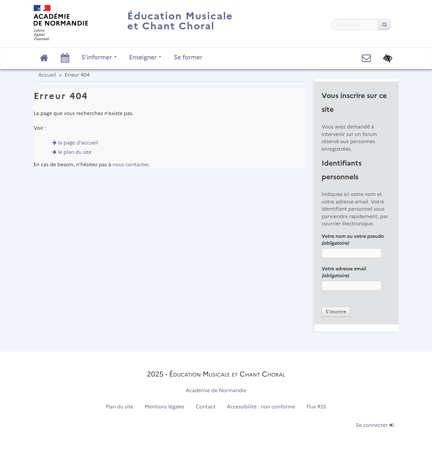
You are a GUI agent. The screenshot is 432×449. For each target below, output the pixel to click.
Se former (188, 57)
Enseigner (145, 57)
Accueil (47, 75)
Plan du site (119, 407)
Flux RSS (317, 407)
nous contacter (130, 165)
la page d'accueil (78, 143)
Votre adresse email (344, 272)
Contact (206, 407)
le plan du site (75, 152)
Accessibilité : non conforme (261, 407)
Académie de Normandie (216, 391)
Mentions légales (165, 407)
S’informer (99, 57)
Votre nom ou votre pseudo (353, 239)
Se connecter (374, 425)
